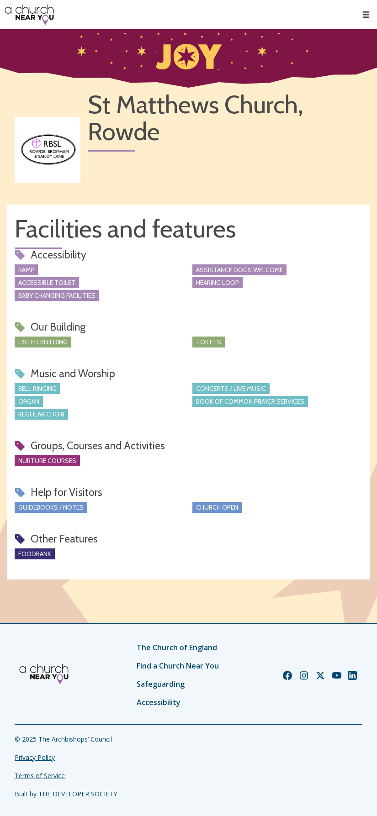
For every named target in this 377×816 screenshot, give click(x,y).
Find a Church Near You (178, 666)
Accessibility (159, 702)
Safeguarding (161, 684)
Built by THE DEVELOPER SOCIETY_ (67, 794)
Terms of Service (40, 775)
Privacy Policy (35, 757)
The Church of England (177, 647)
